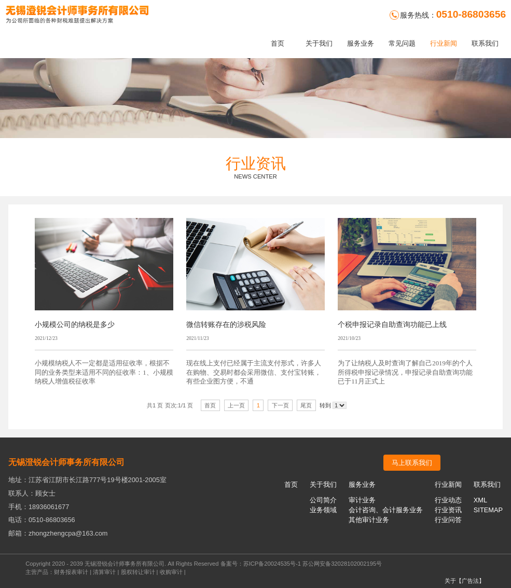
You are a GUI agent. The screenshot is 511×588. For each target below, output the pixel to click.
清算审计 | (106, 572)
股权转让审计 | (140, 572)
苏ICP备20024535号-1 (272, 563)
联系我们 (485, 43)
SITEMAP (488, 510)
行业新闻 (443, 43)
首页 (277, 43)
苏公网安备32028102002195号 (342, 563)
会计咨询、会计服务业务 (386, 510)
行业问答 (448, 520)
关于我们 (319, 43)
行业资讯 (448, 510)
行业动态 (448, 500)
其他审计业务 (369, 520)
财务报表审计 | (73, 572)
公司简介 (323, 500)
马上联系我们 (412, 463)
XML (480, 500)
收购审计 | (173, 572)
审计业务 (362, 500)
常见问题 (402, 43)
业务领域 (323, 510)
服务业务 (360, 43)
